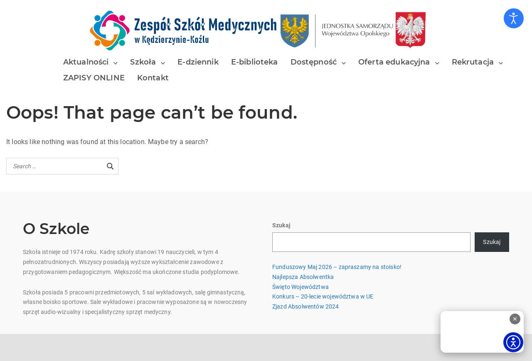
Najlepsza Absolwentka (303, 277)
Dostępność (314, 62)
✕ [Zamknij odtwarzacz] (514, 319)
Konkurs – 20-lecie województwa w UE (323, 296)
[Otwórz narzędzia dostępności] (514, 18)
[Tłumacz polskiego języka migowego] (482, 332)
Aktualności (86, 62)
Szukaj (281, 225)
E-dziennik (198, 62)
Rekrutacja (473, 62)
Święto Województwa (300, 287)
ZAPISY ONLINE (94, 77)
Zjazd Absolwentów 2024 (305, 306)
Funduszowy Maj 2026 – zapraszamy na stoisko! (336, 267)
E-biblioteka (254, 62)
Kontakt (153, 77)
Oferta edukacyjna (394, 62)
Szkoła (143, 62)
